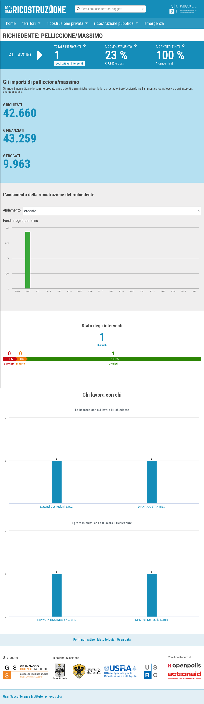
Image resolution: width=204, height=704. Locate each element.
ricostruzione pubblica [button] (114, 23)
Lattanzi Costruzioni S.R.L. (56, 506)
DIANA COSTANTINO (151, 506)
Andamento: (12, 210)
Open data (124, 639)
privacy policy (53, 696)
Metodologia (106, 639)
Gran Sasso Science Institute (23, 696)
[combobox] (106, 9)
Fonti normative (84, 639)
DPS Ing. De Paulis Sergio (151, 619)
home (11, 23)
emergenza (154, 23)
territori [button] (29, 23)
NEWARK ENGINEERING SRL (56, 619)
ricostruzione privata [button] (65, 23)
